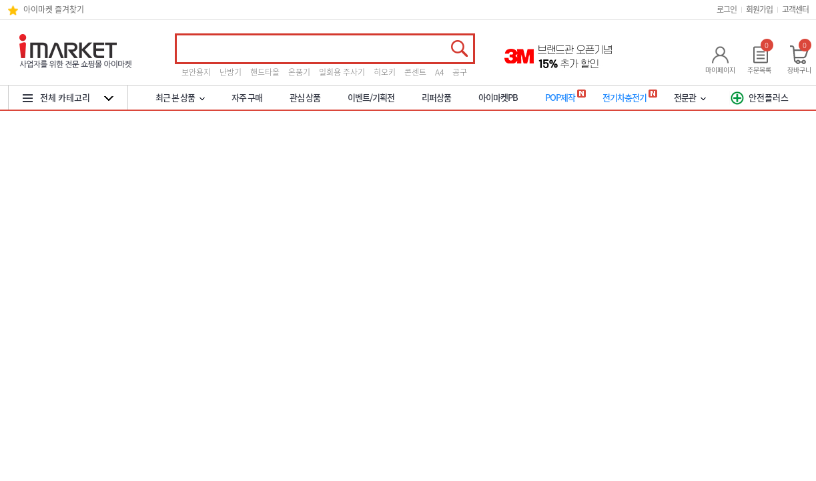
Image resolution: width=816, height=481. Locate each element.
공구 (459, 72)
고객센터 (795, 9)
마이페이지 (720, 69)
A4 (439, 72)
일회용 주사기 (342, 72)
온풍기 (299, 72)
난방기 (231, 72)
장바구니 (799, 69)
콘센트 (415, 72)
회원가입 (759, 9)
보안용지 (196, 72)
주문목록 (759, 69)
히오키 (385, 72)
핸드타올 (265, 72)
